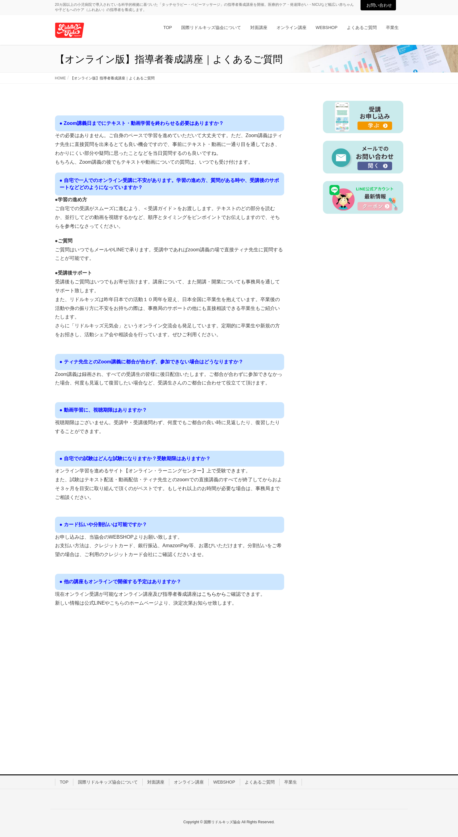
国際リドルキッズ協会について (108, 782)
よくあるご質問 (260, 782)
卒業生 (290, 782)
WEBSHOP (224, 782)
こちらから (214, 594)
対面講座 (155, 782)
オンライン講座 (189, 782)
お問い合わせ (379, 5)
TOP (64, 782)
